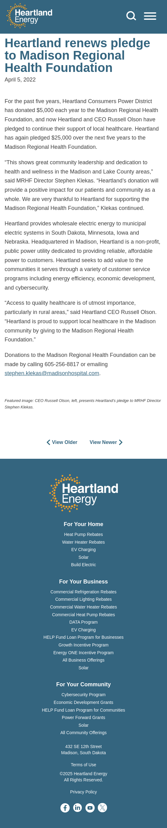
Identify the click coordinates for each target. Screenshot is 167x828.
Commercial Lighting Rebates (83, 599)
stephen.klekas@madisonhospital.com (52, 373)
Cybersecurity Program (83, 694)
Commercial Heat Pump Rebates (83, 614)
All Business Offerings (83, 660)
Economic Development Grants (83, 702)
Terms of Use (83, 764)
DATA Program (83, 622)
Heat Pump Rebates (83, 534)
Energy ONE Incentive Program (83, 652)
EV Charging (83, 549)
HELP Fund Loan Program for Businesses (83, 637)
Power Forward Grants (83, 717)
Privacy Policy (83, 791)
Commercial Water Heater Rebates (83, 606)
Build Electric (83, 564)
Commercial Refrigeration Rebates (83, 591)
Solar (83, 557)
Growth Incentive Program (83, 644)
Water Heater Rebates (83, 542)
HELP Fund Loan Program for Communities (83, 710)
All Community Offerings (83, 732)
